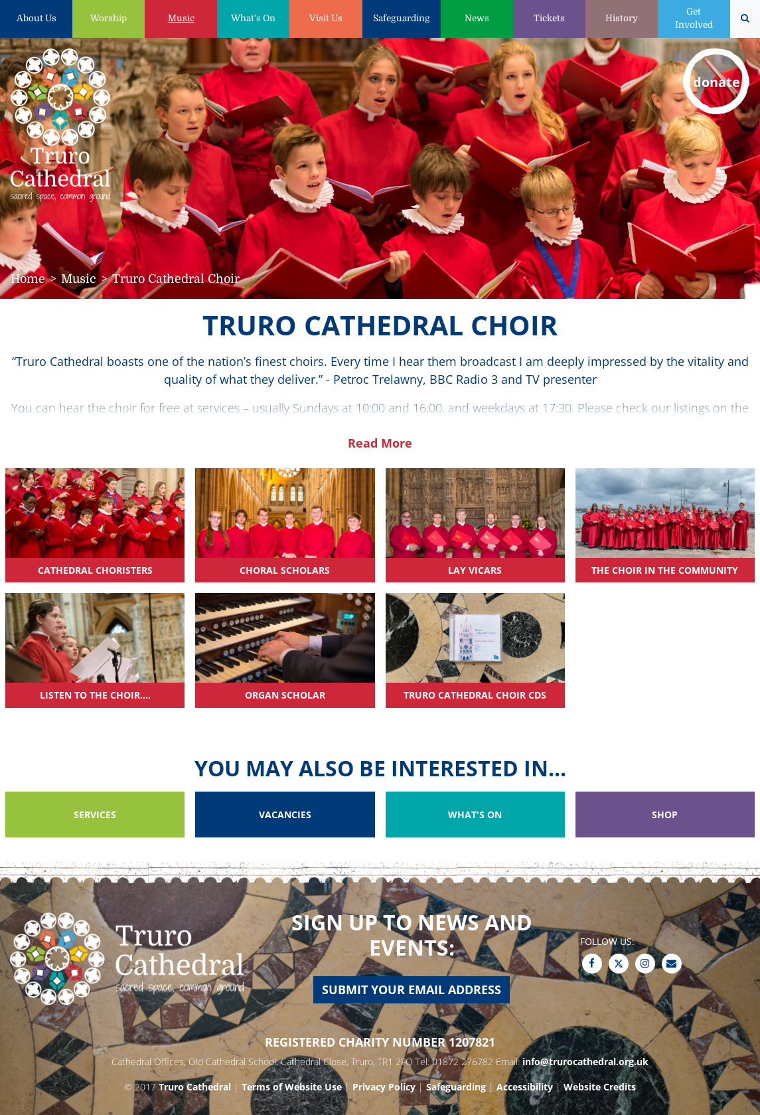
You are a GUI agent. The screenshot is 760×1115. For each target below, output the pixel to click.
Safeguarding (401, 18)
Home (28, 279)
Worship (108, 18)
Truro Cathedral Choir (176, 279)
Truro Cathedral (195, 1086)
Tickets (549, 18)
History (621, 18)
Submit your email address (411, 989)
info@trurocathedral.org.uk (585, 1061)
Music (181, 18)
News (477, 18)
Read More (380, 443)
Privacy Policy (384, 1086)
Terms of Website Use (292, 1086)
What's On (253, 18)
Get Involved (694, 18)
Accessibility (524, 1086)
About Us (36, 18)
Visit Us (325, 18)
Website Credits (600, 1086)
